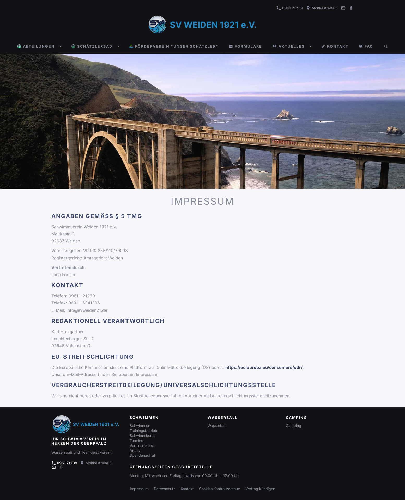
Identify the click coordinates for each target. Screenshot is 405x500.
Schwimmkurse (142, 435)
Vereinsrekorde (142, 445)
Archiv (135, 450)
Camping (293, 425)
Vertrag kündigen (260, 488)
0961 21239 (289, 8)
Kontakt (187, 488)
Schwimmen (140, 425)
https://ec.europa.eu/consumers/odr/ (264, 367)
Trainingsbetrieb (143, 430)
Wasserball (217, 425)
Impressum (139, 488)
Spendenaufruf (142, 455)
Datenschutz (165, 488)
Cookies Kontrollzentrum (219, 488)
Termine (136, 440)
